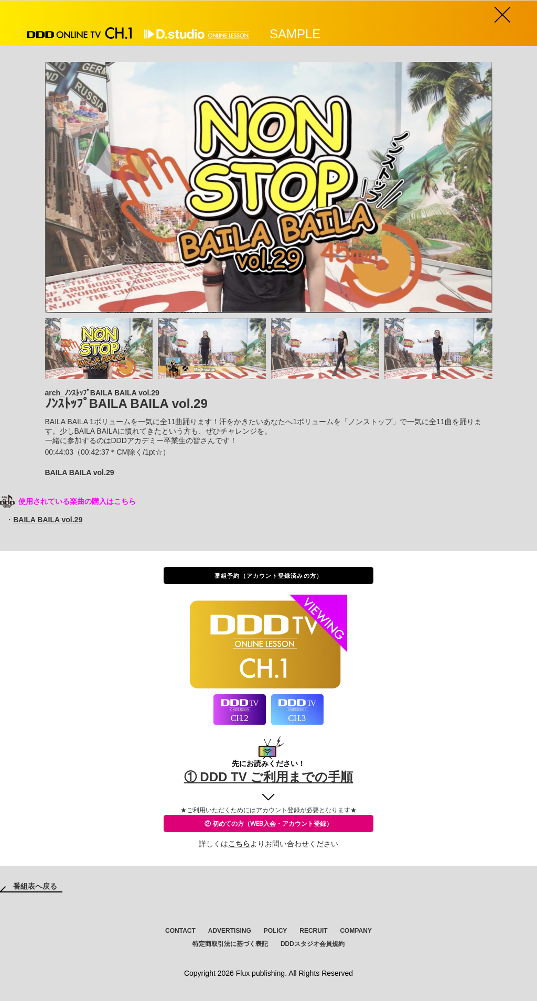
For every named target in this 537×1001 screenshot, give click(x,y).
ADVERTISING (229, 930)
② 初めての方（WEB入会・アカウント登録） (268, 823)
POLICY (275, 930)
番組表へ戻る (35, 886)
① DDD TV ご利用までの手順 (268, 777)
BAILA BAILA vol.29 (47, 519)
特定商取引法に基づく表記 (230, 944)
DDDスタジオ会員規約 (313, 944)
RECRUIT (313, 930)
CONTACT (180, 930)
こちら (239, 843)
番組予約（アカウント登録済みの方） (268, 575)
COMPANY (355, 930)
